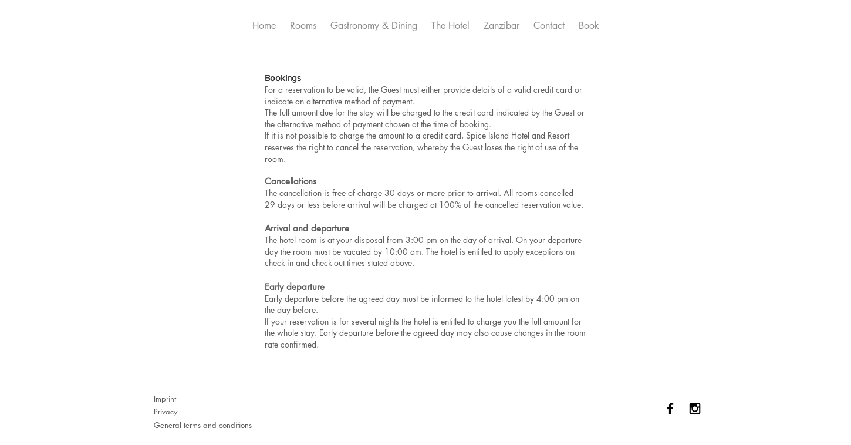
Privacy (165, 411)
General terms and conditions (203, 425)
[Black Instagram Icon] (695, 408)
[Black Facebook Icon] (670, 408)
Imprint (165, 398)
